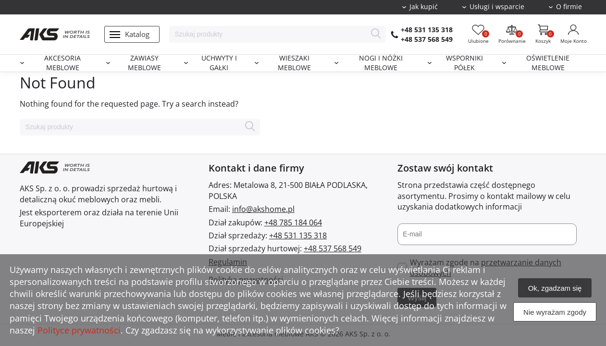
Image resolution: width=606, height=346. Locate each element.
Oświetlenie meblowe (547, 63)
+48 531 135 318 (427, 29)
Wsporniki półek (464, 63)
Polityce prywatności (79, 330)
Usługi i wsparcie (497, 6)
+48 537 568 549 (427, 39)
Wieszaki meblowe (294, 63)
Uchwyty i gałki (219, 63)
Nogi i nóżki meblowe (381, 63)
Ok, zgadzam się (555, 288)
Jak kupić (423, 6)
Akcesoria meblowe (62, 63)
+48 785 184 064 (293, 222)
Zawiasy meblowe (144, 63)
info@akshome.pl (263, 209)
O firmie (569, 6)
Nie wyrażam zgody (554, 312)
